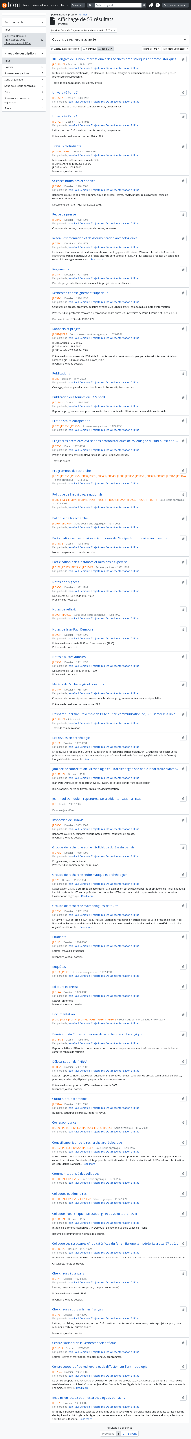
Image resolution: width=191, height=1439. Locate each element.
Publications (61, 373)
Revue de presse (64, 214)
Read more (97, 259)
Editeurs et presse (65, 987)
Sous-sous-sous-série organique (23, 100)
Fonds (23, 109)
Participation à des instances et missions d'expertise (89, 562)
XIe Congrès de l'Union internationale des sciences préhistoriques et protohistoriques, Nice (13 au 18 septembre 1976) (115, 59)
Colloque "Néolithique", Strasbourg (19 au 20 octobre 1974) (94, 1214)
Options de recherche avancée (74, 39)
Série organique (23, 80)
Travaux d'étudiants (66, 146)
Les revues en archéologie (71, 738)
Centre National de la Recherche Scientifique (84, 1343)
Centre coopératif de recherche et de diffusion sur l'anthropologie (99, 1366)
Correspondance (64, 1122)
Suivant (132, 1433)
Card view (89, 48)
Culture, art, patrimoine (69, 1099)
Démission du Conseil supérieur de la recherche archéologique (97, 1034)
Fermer (83, 14)
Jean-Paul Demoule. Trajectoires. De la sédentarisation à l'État (23, 39)
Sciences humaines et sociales (73, 181)
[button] (151, 5)
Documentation (63, 1014)
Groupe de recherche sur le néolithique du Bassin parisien (94, 847)
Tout (7, 29)
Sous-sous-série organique (23, 86)
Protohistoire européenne (71, 421)
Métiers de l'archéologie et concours (78, 684)
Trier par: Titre (150, 48)
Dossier (23, 67)
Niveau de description (20, 53)
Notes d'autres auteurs (69, 657)
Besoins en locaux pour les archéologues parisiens (88, 1398)
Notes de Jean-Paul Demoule (72, 629)
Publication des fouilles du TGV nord (78, 397)
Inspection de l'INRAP (67, 820)
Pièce (23, 92)
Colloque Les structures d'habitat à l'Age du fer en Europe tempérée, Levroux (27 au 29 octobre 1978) (115, 1243)
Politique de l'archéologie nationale (77, 494)
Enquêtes (59, 967)
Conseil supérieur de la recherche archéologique (87, 1142)
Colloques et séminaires (69, 1194)
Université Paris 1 (64, 116)
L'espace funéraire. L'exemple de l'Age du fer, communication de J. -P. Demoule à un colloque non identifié (115, 714)
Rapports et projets (66, 329)
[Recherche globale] (118, 5)
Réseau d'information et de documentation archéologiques (94, 238)
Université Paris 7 (64, 92)
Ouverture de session (174, 5)
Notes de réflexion (65, 609)
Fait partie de (13, 22)
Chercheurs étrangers (68, 1273)
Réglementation (63, 269)
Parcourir (77, 5)
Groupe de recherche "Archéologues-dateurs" (85, 906)
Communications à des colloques (75, 1173)
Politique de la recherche (70, 518)
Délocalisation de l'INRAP (70, 1061)
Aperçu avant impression (65, 48)
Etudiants (59, 937)
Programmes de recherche (71, 471)
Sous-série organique (23, 74)
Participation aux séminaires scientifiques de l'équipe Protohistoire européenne (109, 538)
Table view (105, 48)
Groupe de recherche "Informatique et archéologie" (89, 875)
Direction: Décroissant (174, 48)
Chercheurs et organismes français (77, 1309)
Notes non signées (65, 582)
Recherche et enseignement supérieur (80, 293)
